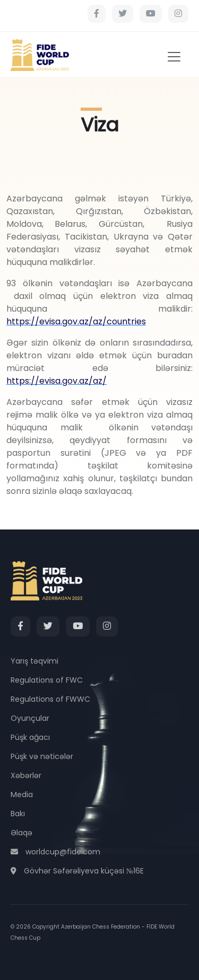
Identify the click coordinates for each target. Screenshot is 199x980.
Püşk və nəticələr (42, 756)
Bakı (18, 813)
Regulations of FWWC (50, 699)
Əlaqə (21, 832)
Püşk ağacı (30, 737)
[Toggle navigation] (174, 57)
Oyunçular (30, 718)
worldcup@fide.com (55, 851)
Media (22, 794)
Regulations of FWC (47, 680)
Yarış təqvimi (34, 661)
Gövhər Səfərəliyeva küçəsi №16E (77, 871)
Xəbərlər (26, 775)
